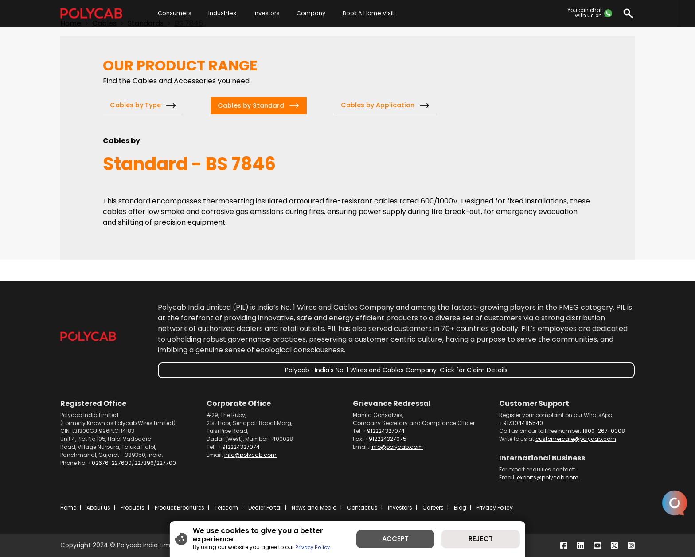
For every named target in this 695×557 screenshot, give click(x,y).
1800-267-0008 (603, 431)
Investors (267, 13)
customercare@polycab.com (575, 439)
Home (68, 507)
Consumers (174, 13)
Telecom (226, 507)
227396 (144, 463)
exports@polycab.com (547, 477)
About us (98, 507)
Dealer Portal (264, 507)
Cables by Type (135, 105)
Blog (460, 507)
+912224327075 (385, 439)
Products (132, 507)
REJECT (496, 540)
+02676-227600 (110, 463)
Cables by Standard (251, 105)
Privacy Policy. (294, 545)
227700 (166, 463)
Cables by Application (377, 105)
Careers (433, 507)
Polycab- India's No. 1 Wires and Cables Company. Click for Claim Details (396, 370)
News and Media (314, 507)
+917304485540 (521, 423)
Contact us (362, 507)
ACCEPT (400, 540)
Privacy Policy (494, 507)
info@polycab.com (250, 455)
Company (311, 13)
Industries (222, 13)
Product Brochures (179, 507)
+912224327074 (239, 447)
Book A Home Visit (368, 13)
